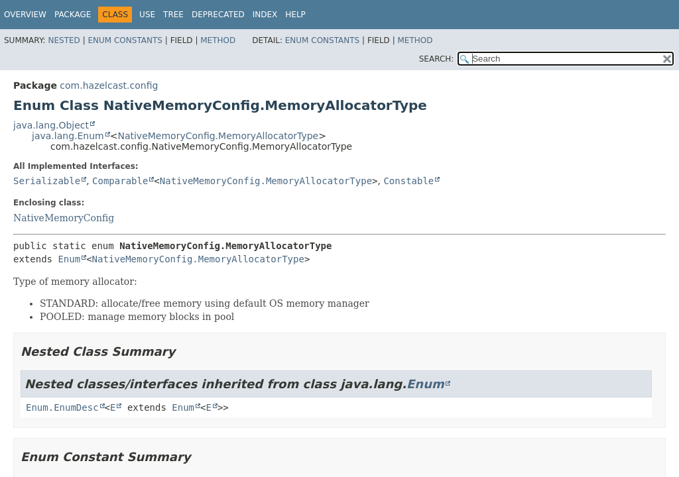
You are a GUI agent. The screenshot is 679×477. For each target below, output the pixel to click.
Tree (173, 14)
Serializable (46, 181)
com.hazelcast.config (109, 85)
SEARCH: (436, 59)
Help (295, 14)
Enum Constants (125, 40)
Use (147, 14)
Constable (408, 181)
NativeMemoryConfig (63, 218)
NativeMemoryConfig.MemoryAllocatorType (217, 136)
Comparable (120, 181)
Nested (64, 40)
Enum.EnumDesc (62, 407)
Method (217, 40)
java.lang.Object (51, 125)
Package (72, 14)
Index (265, 14)
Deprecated (218, 14)
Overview (25, 14)
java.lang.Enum (68, 136)
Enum (69, 259)
